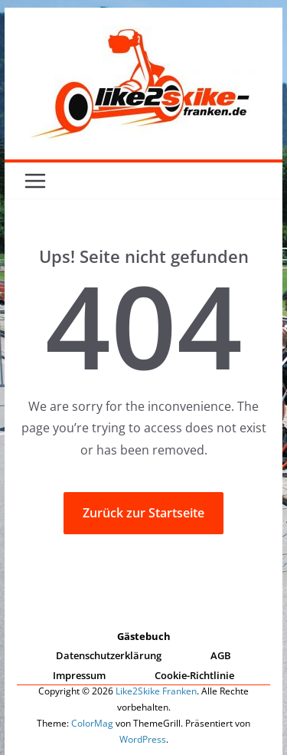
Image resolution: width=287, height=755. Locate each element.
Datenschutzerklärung (108, 655)
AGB (220, 655)
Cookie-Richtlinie (194, 675)
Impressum (79, 675)
